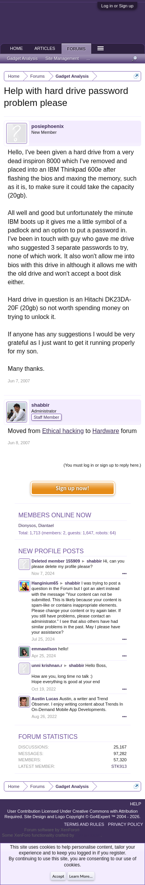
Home (16, 48)
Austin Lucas (45, 698)
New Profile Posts (51, 551)
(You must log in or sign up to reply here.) (102, 465)
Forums (76, 48)
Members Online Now (55, 515)
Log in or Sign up (117, 5)
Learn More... (80, 876)
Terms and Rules (84, 824)
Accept (58, 876)
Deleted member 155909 (56, 561)
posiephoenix (47, 126)
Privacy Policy (125, 824)
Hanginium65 (45, 583)
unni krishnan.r (47, 665)
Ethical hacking (63, 431)
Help (135, 803)
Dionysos (27, 525)
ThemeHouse (88, 835)
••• (124, 573)
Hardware (105, 431)
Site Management (62, 58)
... (88, 58)
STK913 (119, 766)
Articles (44, 48)
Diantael (46, 525)
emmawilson (44, 648)
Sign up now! (72, 488)
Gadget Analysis (22, 58)
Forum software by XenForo (52, 829)
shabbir (40, 405)
